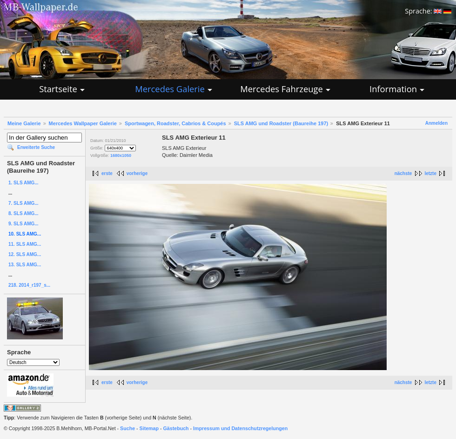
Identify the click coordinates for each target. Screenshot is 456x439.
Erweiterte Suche (36, 147)
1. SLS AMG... (23, 182)
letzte (430, 173)
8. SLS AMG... (23, 213)
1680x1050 (120, 155)
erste (107, 173)
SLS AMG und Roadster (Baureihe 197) (281, 123)
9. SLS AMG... (23, 223)
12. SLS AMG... (24, 254)
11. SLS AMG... (24, 244)
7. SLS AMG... (23, 203)
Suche (127, 428)
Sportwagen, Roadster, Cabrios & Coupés (175, 123)
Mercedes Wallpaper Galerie (83, 123)
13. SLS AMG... (24, 264)
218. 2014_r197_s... (29, 285)
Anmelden (436, 123)
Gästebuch (176, 428)
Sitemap (149, 428)
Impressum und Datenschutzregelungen (240, 428)
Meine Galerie (24, 123)
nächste (403, 173)
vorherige (137, 173)
